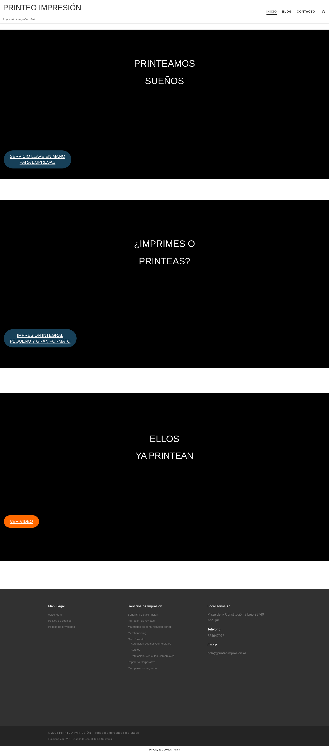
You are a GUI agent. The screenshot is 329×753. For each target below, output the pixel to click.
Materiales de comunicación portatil (150, 626)
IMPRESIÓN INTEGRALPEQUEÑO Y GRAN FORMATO (40, 338)
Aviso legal (55, 614)
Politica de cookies (60, 620)
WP (67, 739)
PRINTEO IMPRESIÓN (75, 732)
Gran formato (136, 639)
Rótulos (135, 649)
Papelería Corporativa (141, 662)
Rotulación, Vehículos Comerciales (153, 656)
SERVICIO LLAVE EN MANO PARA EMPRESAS (37, 159)
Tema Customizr (104, 739)
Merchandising (137, 633)
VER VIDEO (21, 521)
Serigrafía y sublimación (143, 614)
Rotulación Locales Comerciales (151, 643)
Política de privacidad (61, 626)
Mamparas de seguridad (143, 668)
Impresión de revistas (141, 620)
